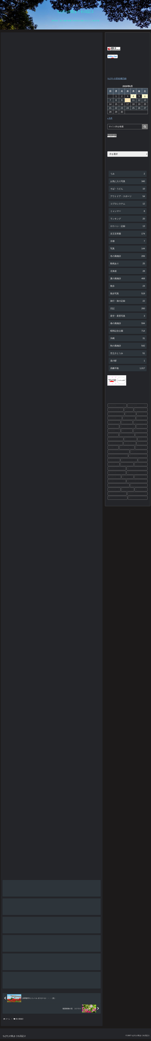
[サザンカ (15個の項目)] (117, 473)
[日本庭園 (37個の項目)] (115, 418)
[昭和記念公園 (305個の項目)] (116, 410)
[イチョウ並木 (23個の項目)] (127, 435)
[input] (127, 126)
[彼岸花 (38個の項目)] (130, 414)
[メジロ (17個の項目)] (141, 447)
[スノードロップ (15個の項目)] (137, 468)
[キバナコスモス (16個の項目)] (129, 460)
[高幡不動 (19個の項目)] (129, 443)
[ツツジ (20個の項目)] (130, 439)
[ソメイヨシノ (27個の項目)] (128, 426)
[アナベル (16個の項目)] (127, 464)
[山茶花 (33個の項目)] (129, 418)
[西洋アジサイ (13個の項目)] (137, 494)
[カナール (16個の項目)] (114, 460)
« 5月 (109, 118)
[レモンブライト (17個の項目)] (119, 452)
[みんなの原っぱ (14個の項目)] (137, 481)
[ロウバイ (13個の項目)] (139, 485)
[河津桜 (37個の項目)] (142, 414)
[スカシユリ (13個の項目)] (117, 494)
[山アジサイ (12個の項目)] (138, 498)
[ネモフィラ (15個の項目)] (117, 468)
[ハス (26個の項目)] (127, 431)
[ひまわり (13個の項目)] (127, 489)
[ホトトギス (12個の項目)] (117, 498)
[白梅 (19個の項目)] (113, 447)
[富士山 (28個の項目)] (113, 426)
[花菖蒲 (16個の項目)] (114, 464)
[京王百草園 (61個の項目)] (141, 410)
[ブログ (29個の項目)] (127, 422)
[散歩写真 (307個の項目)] (117, 405)
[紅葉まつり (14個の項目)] (117, 481)
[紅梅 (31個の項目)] (142, 418)
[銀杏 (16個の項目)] (143, 460)
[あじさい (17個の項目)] (139, 452)
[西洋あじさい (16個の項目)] (118, 456)
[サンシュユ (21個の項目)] (116, 439)
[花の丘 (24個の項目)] (113, 435)
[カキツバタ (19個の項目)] (127, 447)
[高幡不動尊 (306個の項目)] (137, 405)
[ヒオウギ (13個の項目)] (114, 489)
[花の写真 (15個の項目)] (141, 464)
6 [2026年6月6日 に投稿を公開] (144, 96)
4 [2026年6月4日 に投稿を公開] (133, 96)
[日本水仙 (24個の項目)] (140, 431)
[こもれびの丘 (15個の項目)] (137, 473)
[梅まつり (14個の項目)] (141, 477)
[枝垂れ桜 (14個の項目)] (114, 477)
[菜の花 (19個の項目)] (142, 443)
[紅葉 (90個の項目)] (128, 410)
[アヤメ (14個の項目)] (128, 477)
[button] (145, 126)
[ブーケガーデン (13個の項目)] (119, 485)
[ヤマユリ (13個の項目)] (141, 489)
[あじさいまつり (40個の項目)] (116, 414)
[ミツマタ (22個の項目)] (141, 435)
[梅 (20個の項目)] (142, 439)
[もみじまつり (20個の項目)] (115, 443)
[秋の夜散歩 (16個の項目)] (138, 456)
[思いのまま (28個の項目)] (140, 422)
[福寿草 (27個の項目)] (142, 426)
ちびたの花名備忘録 (116, 78)
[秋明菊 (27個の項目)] (114, 431)
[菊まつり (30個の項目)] (114, 422)
